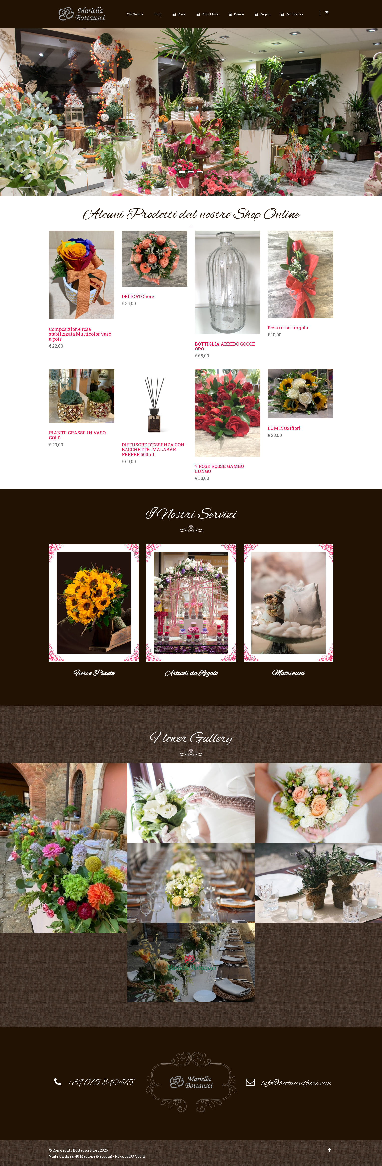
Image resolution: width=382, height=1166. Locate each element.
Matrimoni (288, 673)
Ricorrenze (292, 14)
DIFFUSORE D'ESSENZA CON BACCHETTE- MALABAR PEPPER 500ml (153, 449)
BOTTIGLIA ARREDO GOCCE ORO (225, 346)
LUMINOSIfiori (284, 428)
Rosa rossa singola (288, 327)
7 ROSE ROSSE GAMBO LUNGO (219, 469)
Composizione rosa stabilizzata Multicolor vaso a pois (80, 334)
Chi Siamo (135, 14)
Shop (158, 14)
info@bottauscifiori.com (296, 1082)
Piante (236, 14)
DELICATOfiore (138, 296)
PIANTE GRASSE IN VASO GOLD (77, 435)
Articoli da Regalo (191, 673)
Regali (262, 14)
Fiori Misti (207, 14)
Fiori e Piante (94, 673)
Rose (179, 14)
